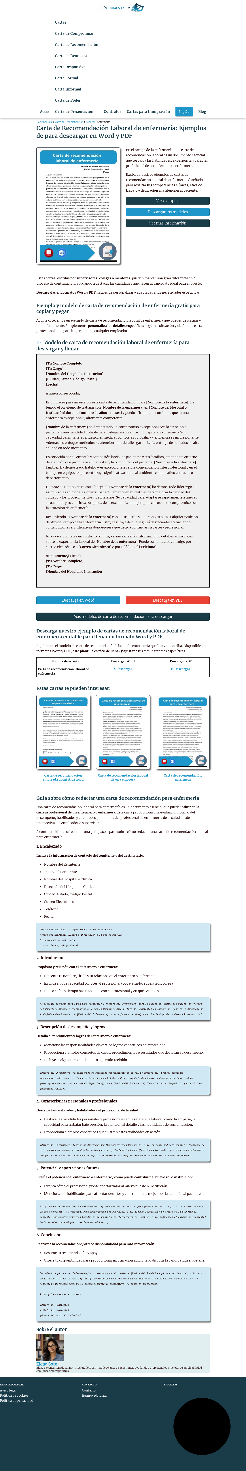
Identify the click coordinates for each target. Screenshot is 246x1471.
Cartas (60, 22)
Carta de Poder (68, 100)
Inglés (184, 111)
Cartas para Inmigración (148, 111)
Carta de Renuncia (71, 56)
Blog (202, 111)
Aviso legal (8, 1390)
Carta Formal (66, 78)
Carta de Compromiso (74, 33)
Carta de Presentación (74, 111)
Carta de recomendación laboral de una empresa (123, 777)
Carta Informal (68, 89)
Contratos (112, 111)
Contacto (89, 1390)
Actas (45, 111)
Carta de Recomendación (76, 44)
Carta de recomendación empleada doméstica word (63, 777)
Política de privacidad (16, 1401)
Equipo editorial (94, 1395)
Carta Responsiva (70, 67)
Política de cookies (14, 1395)
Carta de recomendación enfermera (183, 777)
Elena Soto (46, 1364)
